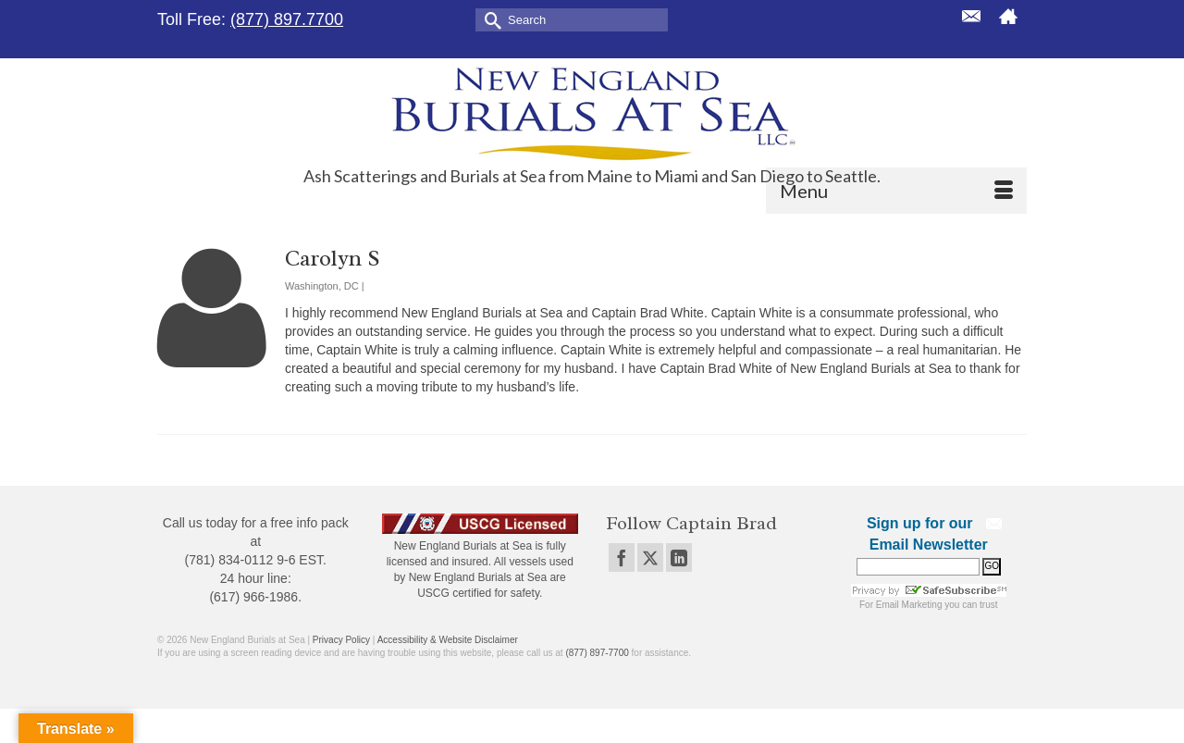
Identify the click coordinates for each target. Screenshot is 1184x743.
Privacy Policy (341, 640)
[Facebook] (622, 557)
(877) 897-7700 (596, 653)
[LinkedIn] (679, 557)
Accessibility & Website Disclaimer (447, 640)
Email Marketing (909, 605)
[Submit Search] (489, 19)
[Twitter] (650, 557)
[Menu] (896, 190)
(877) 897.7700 (286, 19)
